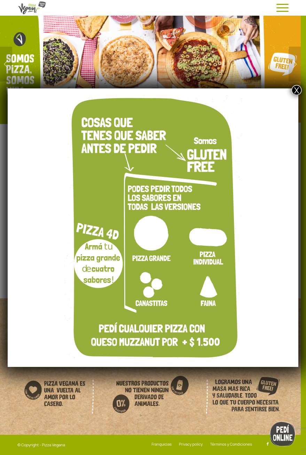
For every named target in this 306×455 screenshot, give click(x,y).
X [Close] (296, 90)
